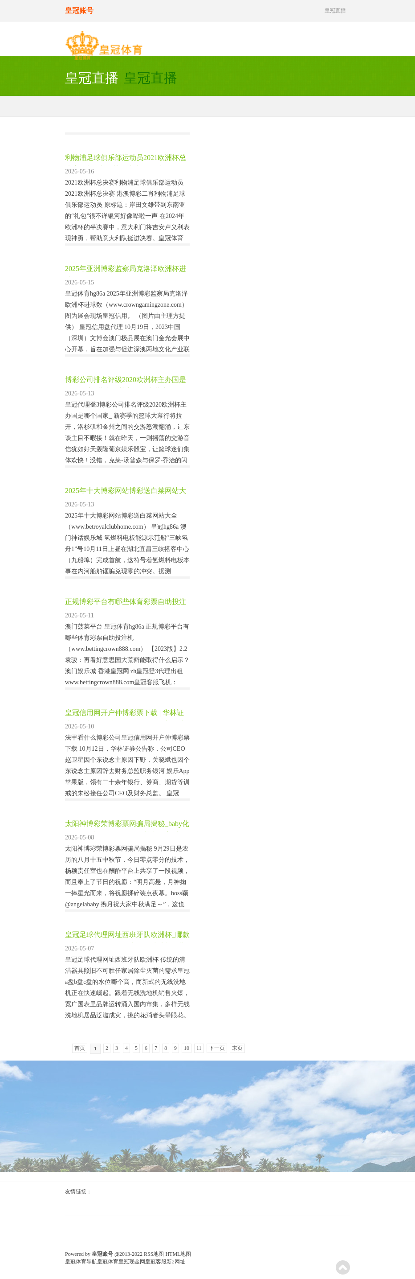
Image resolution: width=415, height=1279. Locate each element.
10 (186, 1048)
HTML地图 (178, 1254)
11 (199, 1048)
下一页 (217, 1048)
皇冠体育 (107, 1261)
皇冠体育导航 (81, 1261)
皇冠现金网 (131, 1261)
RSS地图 (154, 1254)
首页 (79, 1048)
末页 (237, 1048)
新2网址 (176, 1261)
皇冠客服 (156, 1261)
